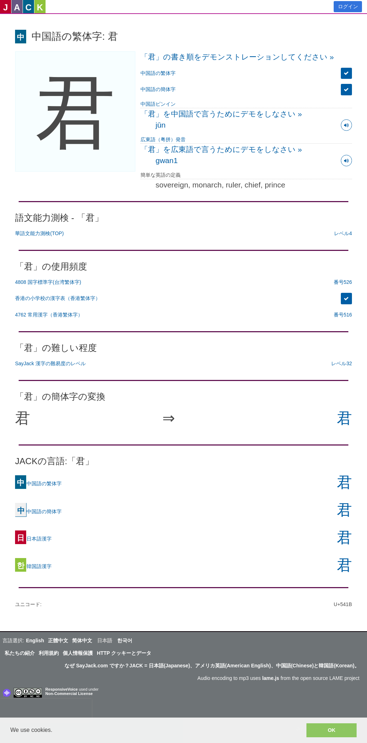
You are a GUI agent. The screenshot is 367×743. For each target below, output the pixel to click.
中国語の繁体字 (158, 73)
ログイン (348, 6)
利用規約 (49, 653)
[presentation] (46, 709)
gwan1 (167, 160)
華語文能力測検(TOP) (39, 233)
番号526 (343, 282)
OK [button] (331, 730)
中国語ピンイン (158, 104)
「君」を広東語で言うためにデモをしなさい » (221, 149)
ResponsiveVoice (62, 689)
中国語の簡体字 (158, 89)
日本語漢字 (33, 539)
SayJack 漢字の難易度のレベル (50, 363)
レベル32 (341, 363)
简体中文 (82, 640)
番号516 (343, 315)
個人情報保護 (78, 653)
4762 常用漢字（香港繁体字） (49, 315)
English (35, 640)
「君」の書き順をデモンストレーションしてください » (237, 57)
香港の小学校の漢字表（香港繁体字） (57, 298)
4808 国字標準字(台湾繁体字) (48, 282)
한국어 (124, 640)
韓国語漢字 (33, 566)
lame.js (270, 678)
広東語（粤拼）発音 (163, 139)
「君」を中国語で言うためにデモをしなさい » (221, 114)
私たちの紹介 (20, 653)
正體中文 (58, 640)
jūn (161, 125)
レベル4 (343, 233)
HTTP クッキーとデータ (124, 653)
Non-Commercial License (69, 693)
